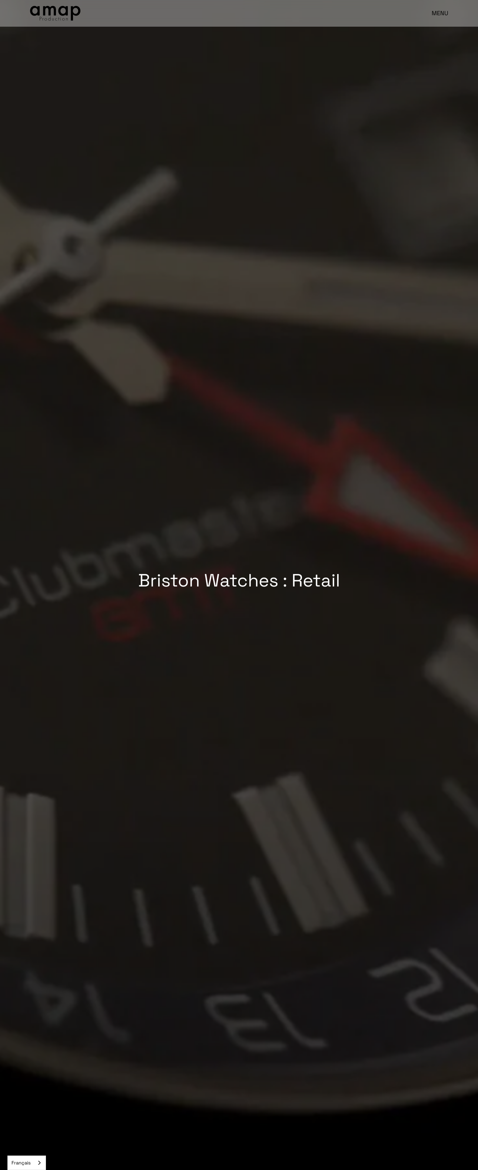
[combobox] (26, 1163)
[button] (436, 13)
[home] (55, 13)
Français (21, 1163)
